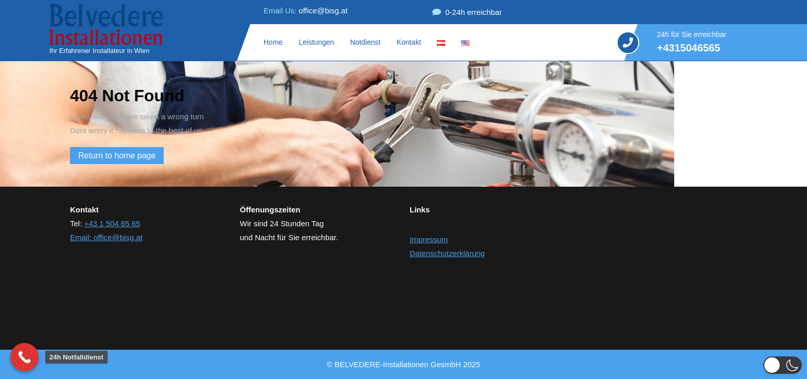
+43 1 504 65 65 (112, 223)
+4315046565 (689, 49)
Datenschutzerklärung (447, 253)
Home (273, 42)
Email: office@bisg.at (106, 237)
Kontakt (409, 42)
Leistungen (317, 42)
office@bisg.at (305, 10)
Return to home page (121, 156)
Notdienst (365, 42)
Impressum (429, 239)
